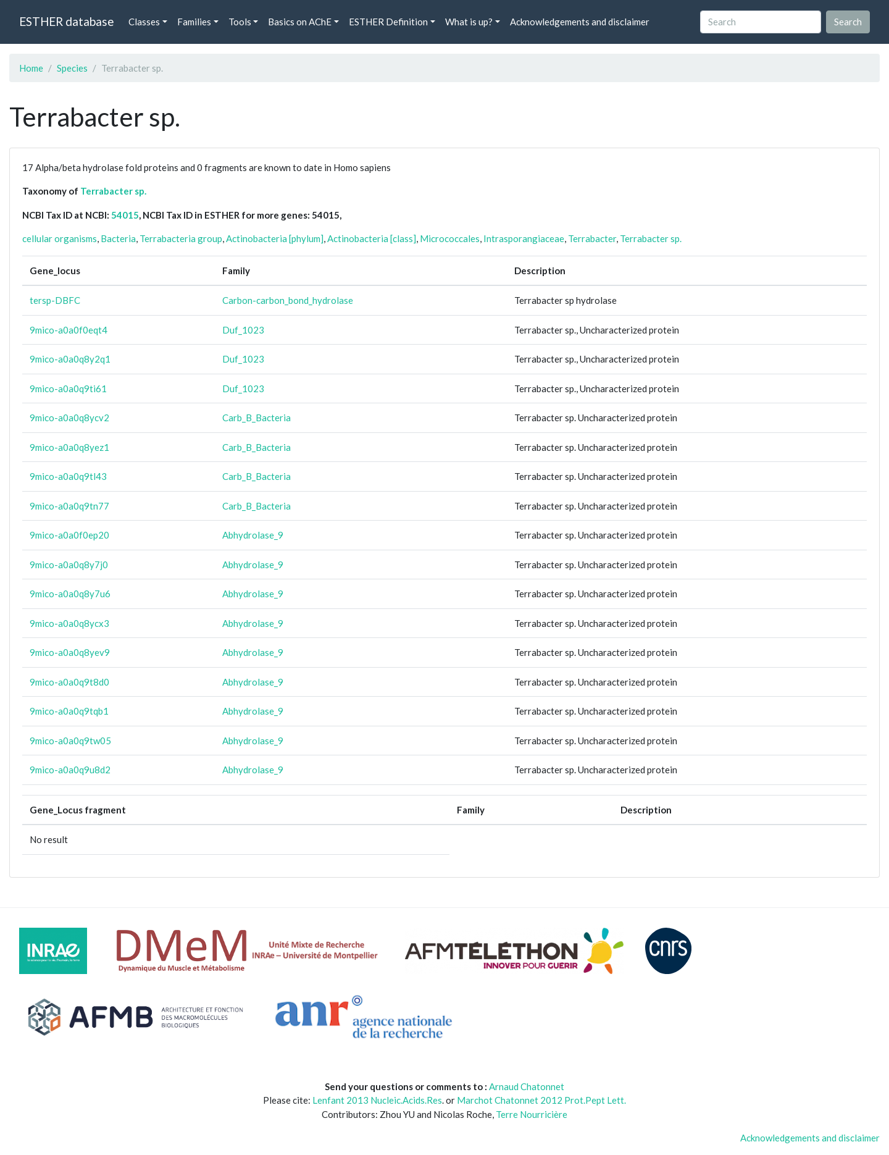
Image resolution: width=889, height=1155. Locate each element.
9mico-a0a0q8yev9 (70, 652)
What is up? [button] (469, 21)
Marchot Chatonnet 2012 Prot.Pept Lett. (541, 1100)
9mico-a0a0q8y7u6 (70, 593)
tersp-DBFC (55, 300)
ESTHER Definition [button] (388, 21)
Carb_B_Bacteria (256, 417)
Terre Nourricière (531, 1114)
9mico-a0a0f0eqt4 (68, 329)
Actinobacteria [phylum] (274, 238)
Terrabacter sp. (113, 190)
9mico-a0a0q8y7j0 (69, 564)
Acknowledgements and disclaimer (579, 21)
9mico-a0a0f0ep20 (69, 534)
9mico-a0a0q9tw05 (70, 740)
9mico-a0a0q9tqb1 (69, 710)
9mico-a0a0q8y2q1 (70, 358)
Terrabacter (592, 238)
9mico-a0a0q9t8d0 (69, 681)
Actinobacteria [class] (371, 238)
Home (31, 68)
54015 (125, 214)
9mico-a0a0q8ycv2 (69, 417)
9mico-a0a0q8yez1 (69, 447)
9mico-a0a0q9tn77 (69, 505)
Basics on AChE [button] (300, 21)
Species (72, 68)
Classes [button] (144, 21)
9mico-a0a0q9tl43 (68, 476)
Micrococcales (450, 238)
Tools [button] (239, 21)
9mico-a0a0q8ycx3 (69, 623)
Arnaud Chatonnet (526, 1086)
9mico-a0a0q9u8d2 (70, 769)
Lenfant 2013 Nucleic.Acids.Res (377, 1100)
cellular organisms (59, 238)
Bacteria (118, 238)
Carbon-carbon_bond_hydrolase (287, 300)
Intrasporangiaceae (523, 238)
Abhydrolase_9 (252, 534)
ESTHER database (66, 21)
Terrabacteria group (181, 238)
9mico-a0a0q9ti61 (68, 388)
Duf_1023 (243, 329)
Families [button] (194, 21)
